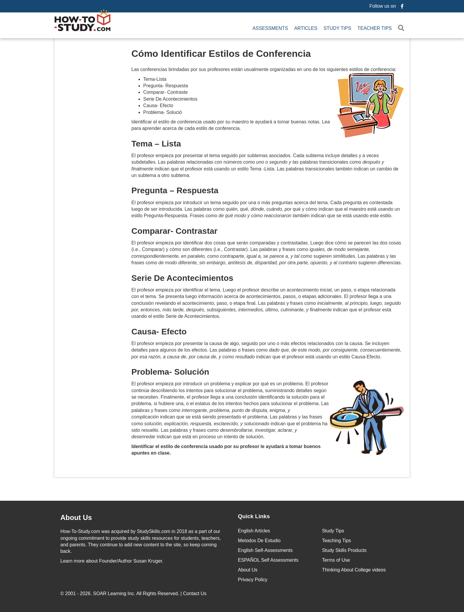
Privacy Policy (253, 579)
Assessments (270, 28)
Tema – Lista (156, 143)
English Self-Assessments (265, 550)
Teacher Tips (374, 28)
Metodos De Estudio (259, 540)
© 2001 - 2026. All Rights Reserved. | (134, 593)
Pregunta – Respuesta (174, 190)
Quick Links (254, 516)
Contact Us (195, 593)
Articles (305, 28)
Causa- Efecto (159, 331)
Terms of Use (336, 560)
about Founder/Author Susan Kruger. (111, 560)
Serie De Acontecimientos (182, 278)
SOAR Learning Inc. (114, 593)
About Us (247, 569)
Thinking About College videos (354, 569)
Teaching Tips (336, 540)
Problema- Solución (170, 371)
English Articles (254, 530)
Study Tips (337, 28)
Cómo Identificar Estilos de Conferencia (221, 53)
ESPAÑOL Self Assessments (268, 560)
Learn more (72, 560)
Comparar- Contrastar (174, 231)
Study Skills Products (344, 550)
